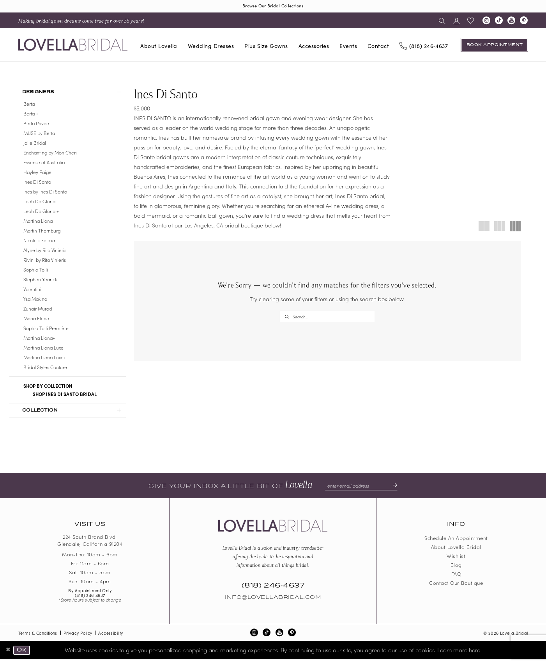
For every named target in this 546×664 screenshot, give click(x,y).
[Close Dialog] (8, 655)
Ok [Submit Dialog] (23, 655)
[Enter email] (361, 490)
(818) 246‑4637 (90, 600)
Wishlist (456, 561)
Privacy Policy (78, 637)
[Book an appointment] (494, 45)
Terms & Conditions (37, 637)
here (474, 654)
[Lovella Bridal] (72, 45)
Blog (456, 569)
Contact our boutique (456, 587)
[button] (456, 20)
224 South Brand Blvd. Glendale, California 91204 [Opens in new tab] (89, 545)
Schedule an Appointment (456, 543)
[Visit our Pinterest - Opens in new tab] (523, 21)
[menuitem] (81, 20)
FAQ (456, 578)
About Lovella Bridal (456, 552)
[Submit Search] (287, 317)
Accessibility (110, 637)
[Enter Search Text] (327, 317)
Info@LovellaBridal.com (273, 602)
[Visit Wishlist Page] (470, 21)
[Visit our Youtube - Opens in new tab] (511, 21)
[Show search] (442, 20)
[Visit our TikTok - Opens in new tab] (499, 21)
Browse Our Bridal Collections (273, 6)
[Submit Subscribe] (395, 490)
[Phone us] (423, 45)
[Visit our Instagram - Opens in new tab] (486, 21)
